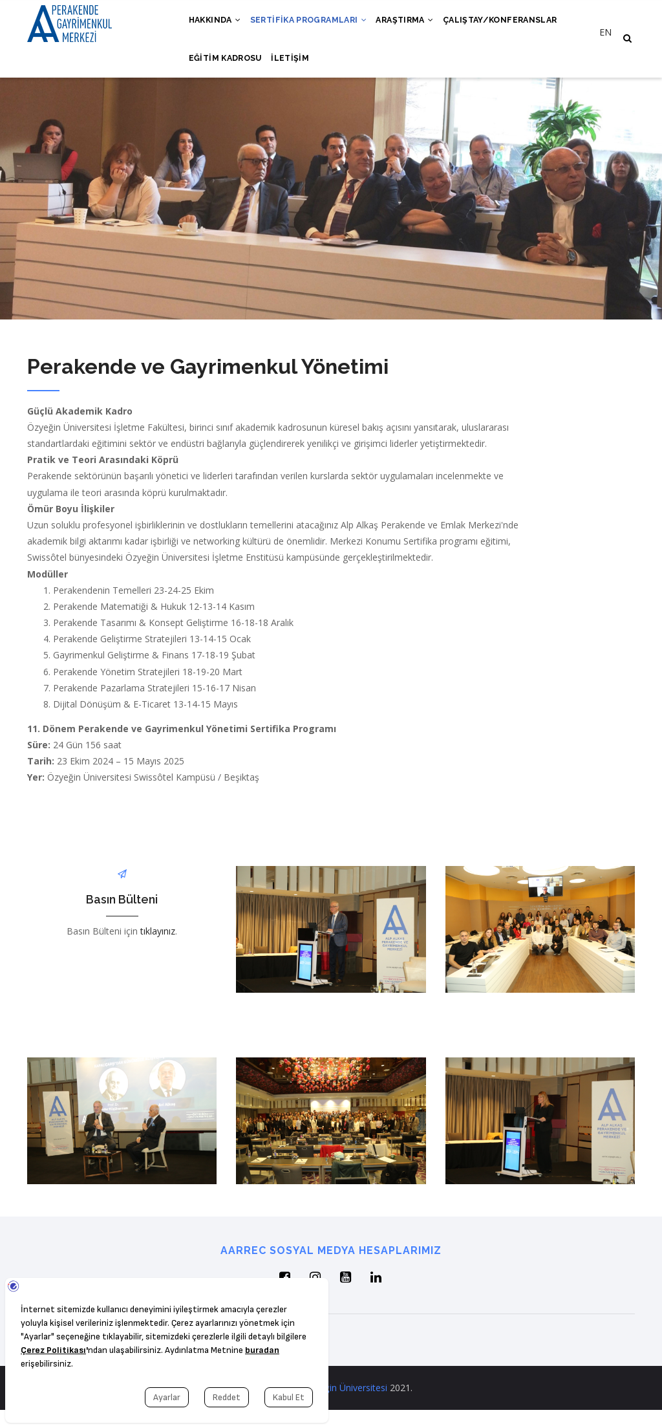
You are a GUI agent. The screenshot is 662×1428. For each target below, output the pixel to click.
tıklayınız (157, 949)
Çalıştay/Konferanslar (514, 23)
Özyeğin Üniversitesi (345, 1406)
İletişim (295, 71)
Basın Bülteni (122, 917)
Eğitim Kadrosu (227, 71)
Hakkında (217, 23)
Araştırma (415, 23)
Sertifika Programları (315, 23)
